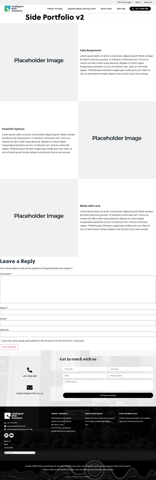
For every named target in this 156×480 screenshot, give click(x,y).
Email (3, 319)
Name (4, 308)
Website (4, 330)
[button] (140, 9)
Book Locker (106, 8)
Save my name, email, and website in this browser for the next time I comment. (43, 341)
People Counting (54, 8)
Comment (6, 274)
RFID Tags (121, 8)
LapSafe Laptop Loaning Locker (82, 8)
